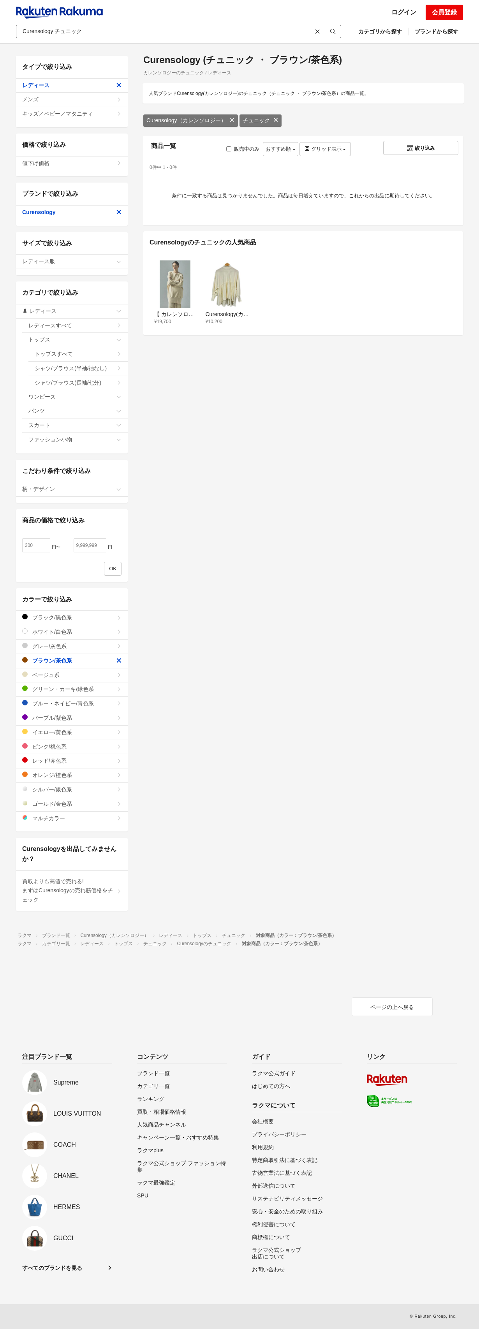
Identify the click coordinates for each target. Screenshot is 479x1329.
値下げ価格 (72, 163)
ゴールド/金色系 (72, 803)
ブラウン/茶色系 (72, 660)
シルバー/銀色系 (72, 789)
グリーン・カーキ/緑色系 (72, 689)
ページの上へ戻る (392, 1007)
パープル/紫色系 (72, 717)
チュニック (260, 120)
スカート (75, 425)
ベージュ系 (72, 675)
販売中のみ (242, 149)
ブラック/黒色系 (72, 617)
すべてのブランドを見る (52, 1268)
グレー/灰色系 (72, 646)
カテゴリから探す (380, 31)
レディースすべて (75, 325)
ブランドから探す (436, 31)
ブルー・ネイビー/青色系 (72, 703)
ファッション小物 (75, 439)
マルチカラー (72, 818)
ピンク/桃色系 (72, 746)
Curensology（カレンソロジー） (190, 120)
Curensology (72, 212)
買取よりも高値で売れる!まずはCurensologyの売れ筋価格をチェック (72, 890)
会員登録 (444, 12)
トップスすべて (78, 354)
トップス (75, 339)
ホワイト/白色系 (72, 631)
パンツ (75, 411)
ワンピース (75, 397)
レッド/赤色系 (72, 760)
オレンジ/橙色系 (72, 775)
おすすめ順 (281, 149)
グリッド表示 (325, 149)
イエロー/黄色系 (72, 732)
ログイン (403, 12)
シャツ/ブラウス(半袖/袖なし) (78, 368)
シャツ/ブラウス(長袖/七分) (78, 383)
